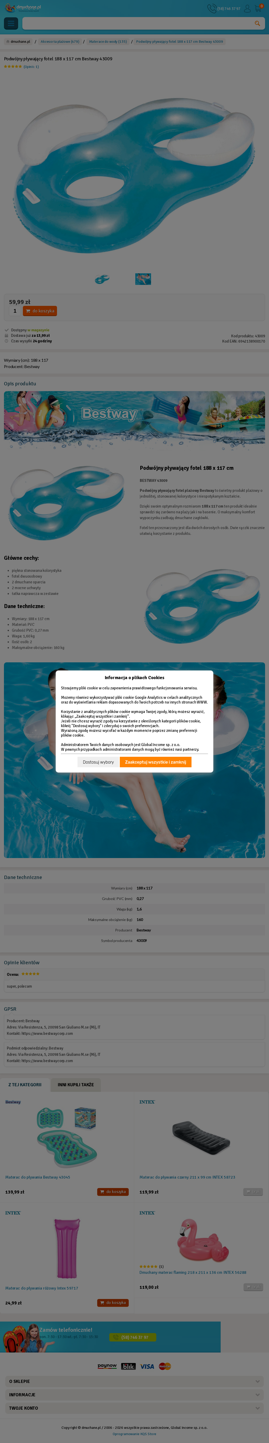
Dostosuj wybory (98, 762)
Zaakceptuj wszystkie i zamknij (155, 762)
